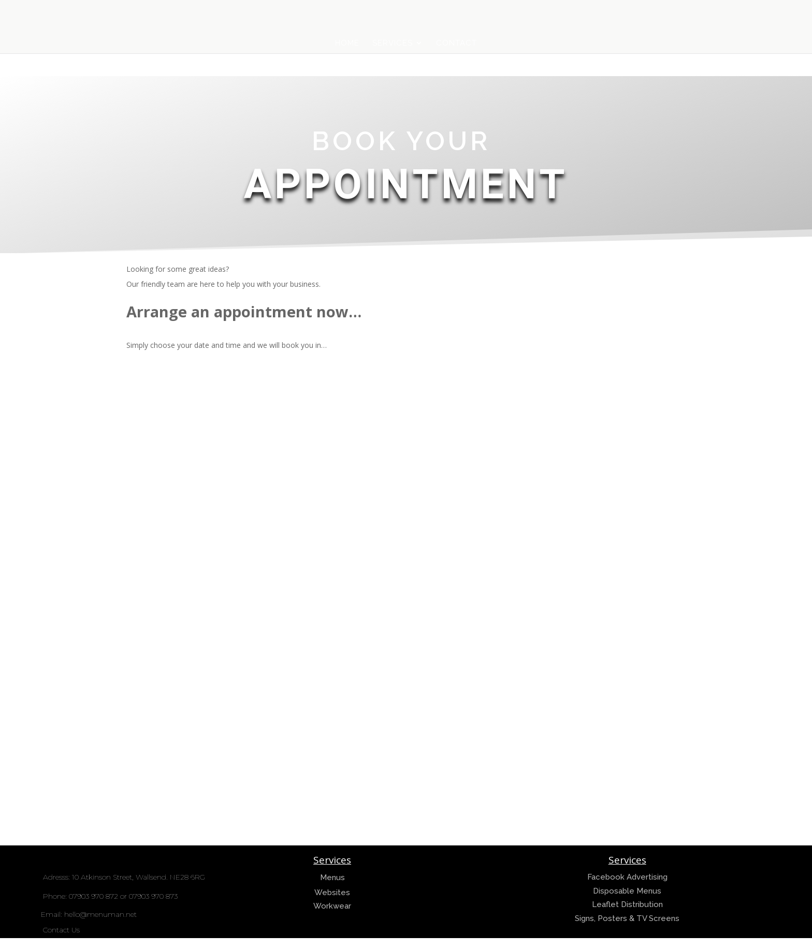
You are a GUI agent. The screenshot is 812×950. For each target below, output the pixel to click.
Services (392, 43)
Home (347, 43)
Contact (456, 43)
